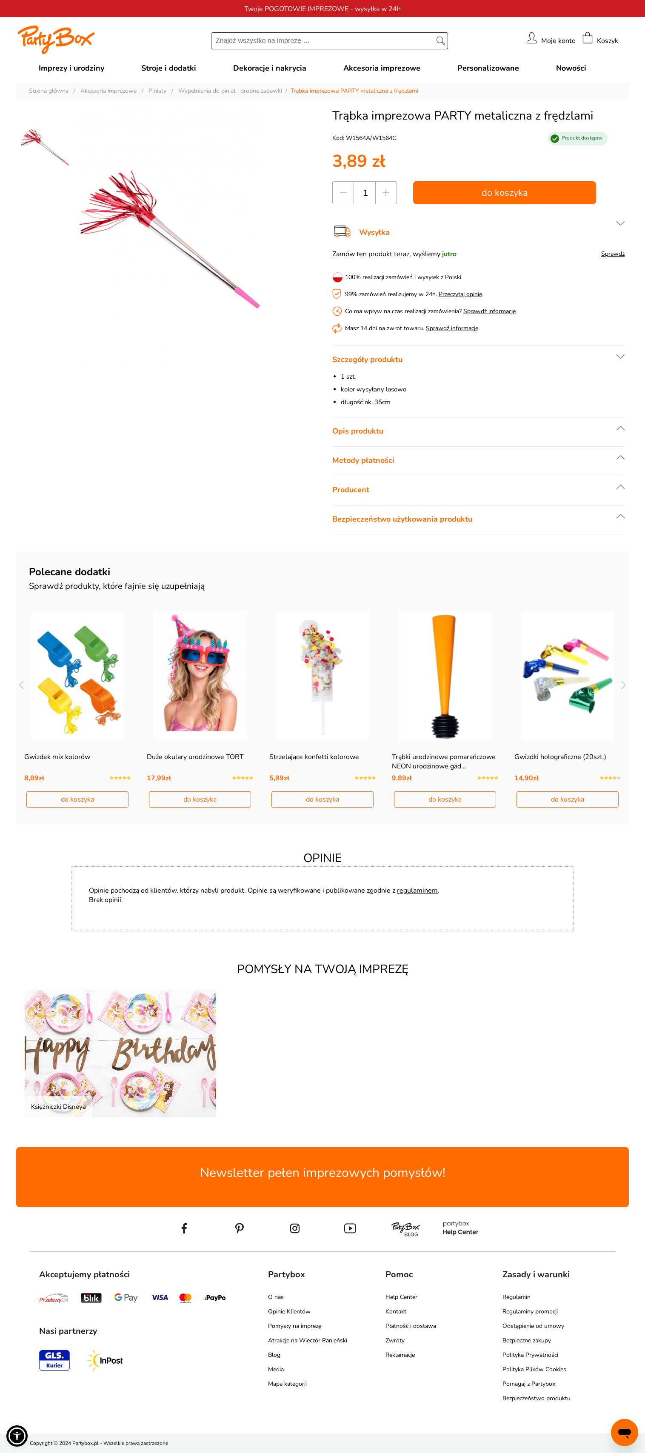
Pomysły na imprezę (294, 1326)
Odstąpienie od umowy (533, 1326)
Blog (274, 1355)
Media (276, 1369)
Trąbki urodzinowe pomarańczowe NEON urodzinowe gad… (444, 761)
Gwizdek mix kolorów (57, 757)
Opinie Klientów (289, 1311)
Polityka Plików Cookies (534, 1369)
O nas (276, 1297)
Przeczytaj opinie (460, 294)
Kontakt (395, 1311)
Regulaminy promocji (530, 1311)
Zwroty (395, 1340)
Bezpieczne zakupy (526, 1340)
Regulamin (516, 1297)
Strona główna (48, 91)
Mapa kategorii (287, 1384)
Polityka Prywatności (530, 1355)
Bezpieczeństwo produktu (536, 1398)
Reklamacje (400, 1355)
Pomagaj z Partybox (528, 1384)
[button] (17, 1435)
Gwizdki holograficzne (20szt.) (560, 757)
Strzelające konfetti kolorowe (314, 757)
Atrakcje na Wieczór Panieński (307, 1340)
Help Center (401, 1297)
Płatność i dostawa (410, 1326)
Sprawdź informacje (489, 311)
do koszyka (505, 192)
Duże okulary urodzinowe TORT (195, 757)
